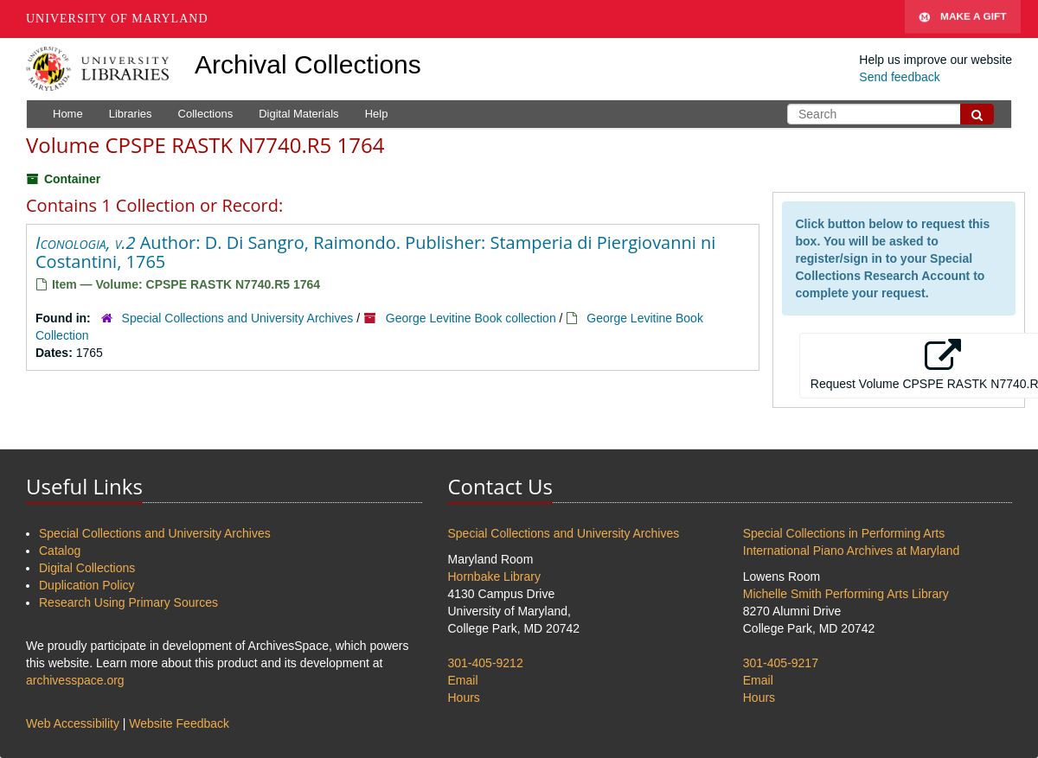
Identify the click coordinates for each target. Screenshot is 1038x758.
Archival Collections (308, 64)
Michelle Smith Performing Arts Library (846, 594)
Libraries (130, 113)
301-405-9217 (780, 663)
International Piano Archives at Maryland (851, 550)
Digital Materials (298, 113)
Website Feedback (179, 723)
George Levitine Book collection (471, 318)
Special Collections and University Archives (238, 318)
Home (68, 113)
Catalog (59, 550)
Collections (206, 113)
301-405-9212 (485, 663)
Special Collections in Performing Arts (844, 533)
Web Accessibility (72, 723)
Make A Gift (963, 19)
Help (376, 113)
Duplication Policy (87, 585)
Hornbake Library (494, 576)
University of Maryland (117, 18)
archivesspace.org (75, 680)
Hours (464, 697)
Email (463, 680)
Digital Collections (87, 568)
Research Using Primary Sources (128, 602)
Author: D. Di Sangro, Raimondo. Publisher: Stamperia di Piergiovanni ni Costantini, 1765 (375, 252)
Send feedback (899, 77)
